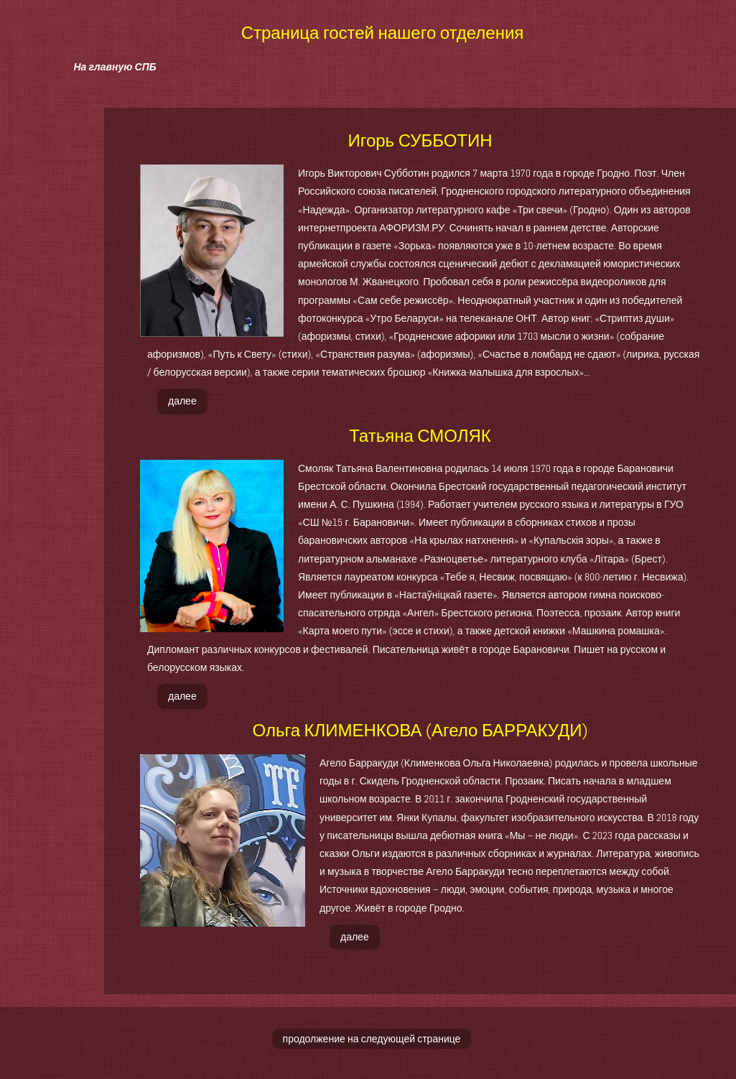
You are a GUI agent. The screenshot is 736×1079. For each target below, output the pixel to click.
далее (182, 400)
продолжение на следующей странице (372, 1038)
